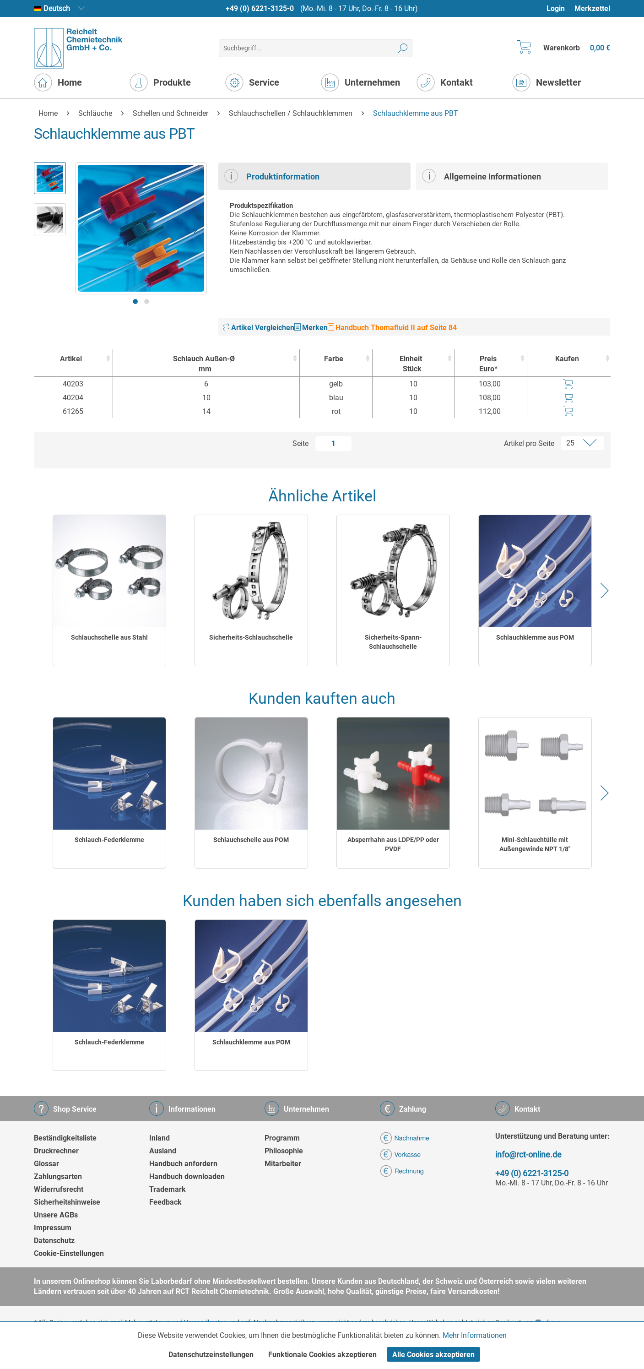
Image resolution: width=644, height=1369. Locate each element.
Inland (159, 1138)
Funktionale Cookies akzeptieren (322, 1354)
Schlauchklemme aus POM (535, 637)
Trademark (167, 1189)
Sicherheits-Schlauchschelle (251, 637)
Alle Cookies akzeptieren (433, 1354)
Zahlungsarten (58, 1176)
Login (556, 8)
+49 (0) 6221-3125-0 (260, 8)
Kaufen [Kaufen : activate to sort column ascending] (567, 358)
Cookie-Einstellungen (69, 1253)
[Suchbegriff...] (315, 48)
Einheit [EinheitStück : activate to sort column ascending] (410, 364)
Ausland (162, 1150)
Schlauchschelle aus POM (251, 839)
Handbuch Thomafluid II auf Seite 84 (392, 327)
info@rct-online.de (528, 1154)
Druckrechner (56, 1150)
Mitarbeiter (283, 1163)
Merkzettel (592, 8)
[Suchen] (403, 48)
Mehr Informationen (475, 1335)
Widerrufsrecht (58, 1189)
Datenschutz (54, 1240)
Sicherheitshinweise (67, 1202)
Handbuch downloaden (187, 1176)
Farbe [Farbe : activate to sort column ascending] (333, 358)
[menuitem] (560, 8)
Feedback (165, 1202)
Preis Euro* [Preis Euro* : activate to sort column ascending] (488, 363)
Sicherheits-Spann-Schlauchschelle (393, 642)
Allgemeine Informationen (481, 176)
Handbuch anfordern (183, 1163)
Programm (282, 1138)
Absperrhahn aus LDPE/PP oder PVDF (393, 844)
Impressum (52, 1227)
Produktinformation (271, 176)
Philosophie (284, 1150)
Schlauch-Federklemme (109, 839)
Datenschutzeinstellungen (211, 1354)
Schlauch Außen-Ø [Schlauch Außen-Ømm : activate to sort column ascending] (204, 364)
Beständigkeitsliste (65, 1138)
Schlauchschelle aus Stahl (109, 637)
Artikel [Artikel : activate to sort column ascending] (71, 358)
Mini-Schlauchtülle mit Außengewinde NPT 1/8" (534, 844)
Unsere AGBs (56, 1215)
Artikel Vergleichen (258, 327)
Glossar (46, 1163)
